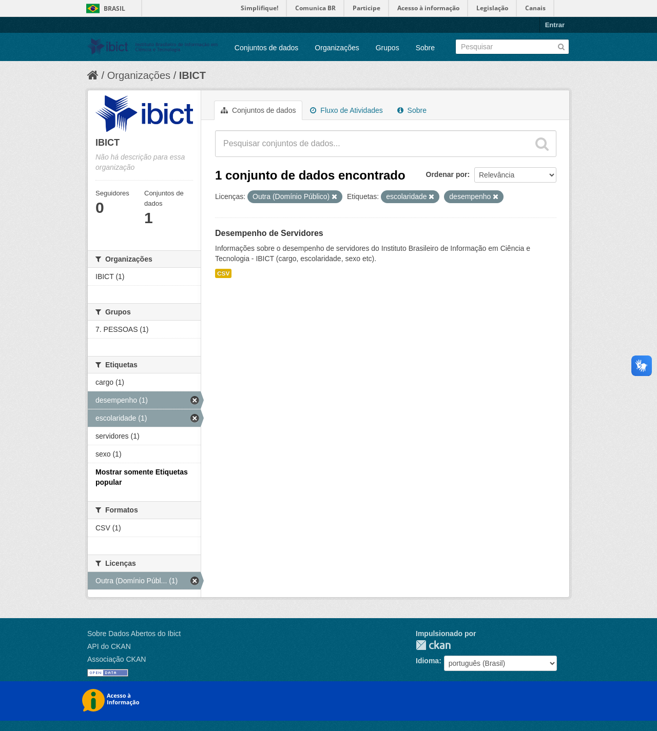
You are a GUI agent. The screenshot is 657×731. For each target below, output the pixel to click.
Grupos (387, 48)
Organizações (337, 48)
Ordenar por (447, 174)
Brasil (114, 8)
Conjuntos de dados (267, 48)
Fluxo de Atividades (346, 110)
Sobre (425, 48)
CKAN (433, 645)
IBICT (192, 75)
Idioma (427, 661)
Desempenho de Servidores (269, 233)
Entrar (555, 25)
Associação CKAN (116, 659)
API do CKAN (109, 646)
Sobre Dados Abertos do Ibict (134, 633)
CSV (223, 273)
